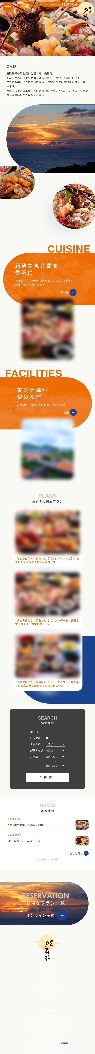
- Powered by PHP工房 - (47, 859)
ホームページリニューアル (24, 841)
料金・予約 (47, 993)
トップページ (47, 968)
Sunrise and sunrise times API (53, 1048)
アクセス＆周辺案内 (48, 986)
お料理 (47, 974)
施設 (47, 980)
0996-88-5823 (51, 1023)
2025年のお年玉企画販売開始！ (27, 825)
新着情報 (47, 999)
